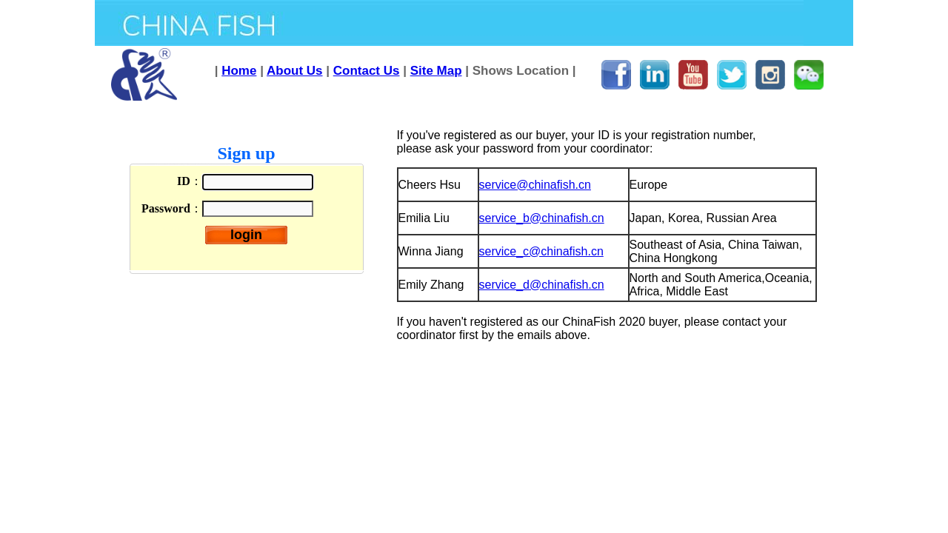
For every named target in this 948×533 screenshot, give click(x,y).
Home (238, 71)
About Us (295, 71)
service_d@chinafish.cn (541, 284)
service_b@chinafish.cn (541, 218)
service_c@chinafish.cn (541, 251)
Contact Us (366, 71)
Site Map (436, 71)
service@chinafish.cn (535, 184)
